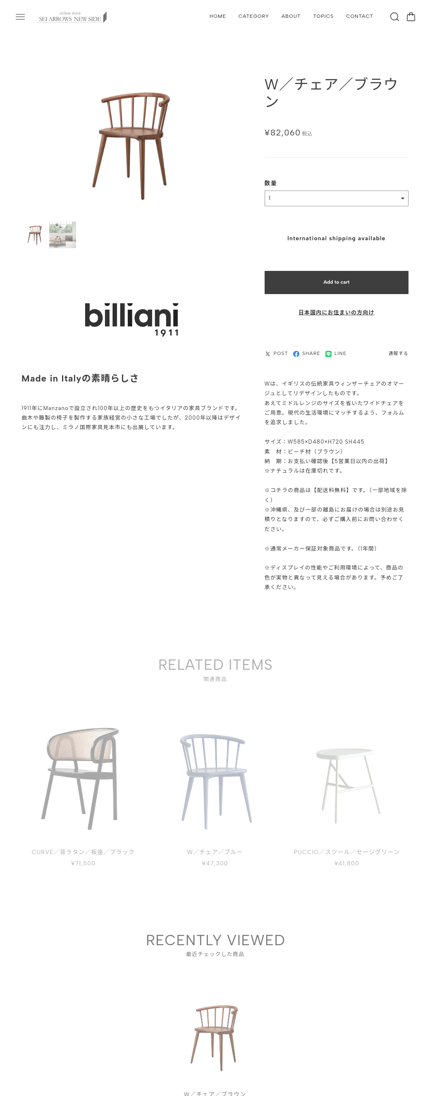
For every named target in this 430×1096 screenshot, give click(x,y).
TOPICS (323, 16)
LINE (336, 348)
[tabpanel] (215, 1031)
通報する (398, 348)
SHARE (306, 348)
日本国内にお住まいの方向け (337, 307)
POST (276, 348)
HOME (218, 16)
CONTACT (359, 16)
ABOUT (291, 16)
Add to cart (336, 277)
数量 (271, 178)
